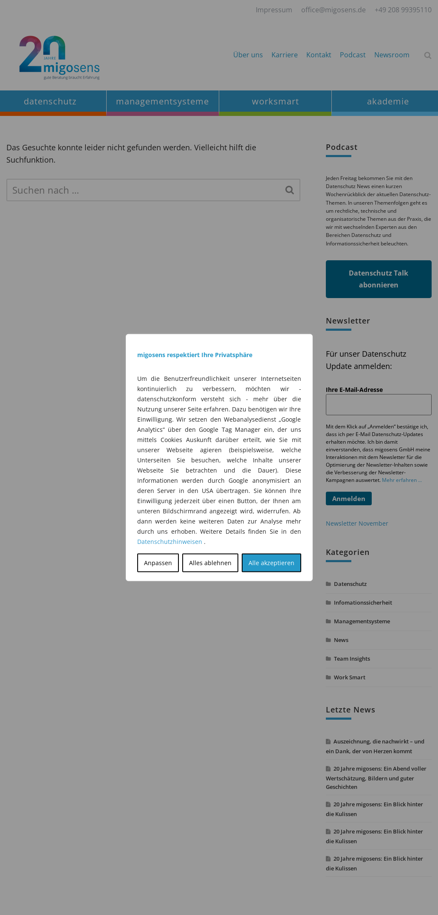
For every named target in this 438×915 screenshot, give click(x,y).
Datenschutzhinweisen (169, 542)
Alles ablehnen (210, 563)
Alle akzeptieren (271, 563)
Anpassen (158, 563)
